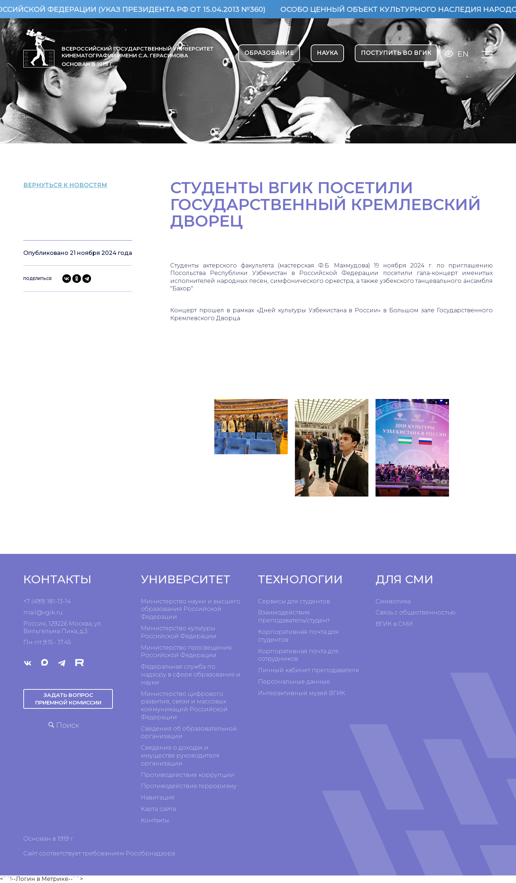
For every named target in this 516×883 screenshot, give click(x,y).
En (463, 53)
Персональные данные (294, 681)
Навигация (158, 797)
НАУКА (327, 52)
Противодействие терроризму (188, 786)
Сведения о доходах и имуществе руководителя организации (180, 755)
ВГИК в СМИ (394, 624)
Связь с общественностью (415, 612)
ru (59, 612)
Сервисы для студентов (294, 601)
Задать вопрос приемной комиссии (68, 698)
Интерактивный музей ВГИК (301, 693)
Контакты (155, 820)
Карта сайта (158, 809)
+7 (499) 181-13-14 (47, 601)
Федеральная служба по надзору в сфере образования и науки (190, 674)
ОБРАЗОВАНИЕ (269, 52)
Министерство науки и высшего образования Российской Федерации (190, 609)
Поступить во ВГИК (396, 52)
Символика (393, 601)
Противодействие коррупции (187, 775)
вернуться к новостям (79, 185)
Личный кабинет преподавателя (308, 670)
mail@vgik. (39, 612)
